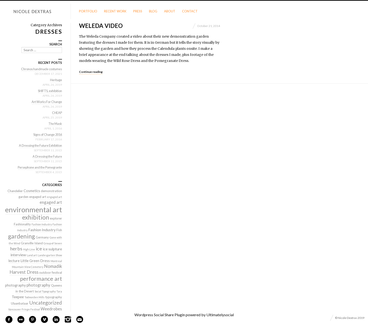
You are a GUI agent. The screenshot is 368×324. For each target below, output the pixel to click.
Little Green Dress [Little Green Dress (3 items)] (35, 261)
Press (137, 11)
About (169, 11)
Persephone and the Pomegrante (38, 167)
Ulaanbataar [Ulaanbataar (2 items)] (19, 303)
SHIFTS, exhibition (49, 91)
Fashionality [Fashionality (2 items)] (22, 224)
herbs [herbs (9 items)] (16, 248)
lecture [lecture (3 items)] (14, 261)
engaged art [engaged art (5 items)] (51, 202)
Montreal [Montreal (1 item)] (56, 261)
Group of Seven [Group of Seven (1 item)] (53, 243)
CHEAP (57, 113)
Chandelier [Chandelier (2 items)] (15, 191)
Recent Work (115, 11)
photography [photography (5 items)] (38, 285)
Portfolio (88, 11)
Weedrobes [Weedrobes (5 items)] (51, 308)
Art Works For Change (46, 102)
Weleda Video (101, 25)
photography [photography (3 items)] (15, 285)
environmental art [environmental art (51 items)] (33, 209)
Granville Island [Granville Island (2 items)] (32, 243)
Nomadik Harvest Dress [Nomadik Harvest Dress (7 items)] (35, 269)
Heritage (56, 80)
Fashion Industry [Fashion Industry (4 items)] (42, 229)
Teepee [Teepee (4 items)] (18, 296)
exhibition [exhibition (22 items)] (35, 217)
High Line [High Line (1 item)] (29, 249)
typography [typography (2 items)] (53, 297)
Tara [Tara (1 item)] (59, 291)
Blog (153, 11)
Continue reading (91, 72)
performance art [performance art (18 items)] (41, 278)
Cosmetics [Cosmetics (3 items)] (32, 191)
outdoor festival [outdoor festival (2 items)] (50, 272)
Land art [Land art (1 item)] (32, 255)
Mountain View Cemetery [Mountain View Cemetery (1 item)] (27, 266)
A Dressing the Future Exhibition (39, 145)
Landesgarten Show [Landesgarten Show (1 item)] (50, 255)
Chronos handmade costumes (41, 69)
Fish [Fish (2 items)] (59, 230)
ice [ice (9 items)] (39, 248)
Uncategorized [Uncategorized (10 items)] (45, 303)
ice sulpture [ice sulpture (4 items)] (52, 249)
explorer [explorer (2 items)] (56, 218)
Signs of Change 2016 (46, 134)
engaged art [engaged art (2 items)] (37, 197)
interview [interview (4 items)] (18, 254)
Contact (190, 11)
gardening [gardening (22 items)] (21, 236)
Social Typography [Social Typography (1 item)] (45, 291)
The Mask (55, 124)
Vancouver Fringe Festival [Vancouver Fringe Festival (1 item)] (24, 309)
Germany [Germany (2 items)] (42, 237)
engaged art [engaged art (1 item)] (54, 196)
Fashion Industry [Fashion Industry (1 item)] (42, 224)
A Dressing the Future (46, 156)
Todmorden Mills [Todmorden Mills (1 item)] (34, 297)
